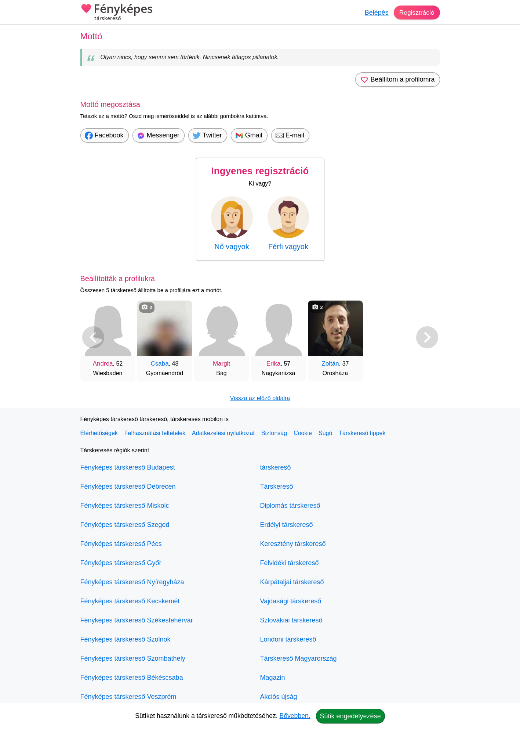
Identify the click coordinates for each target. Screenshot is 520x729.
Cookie (303, 433)
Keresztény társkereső (293, 543)
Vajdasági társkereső (290, 601)
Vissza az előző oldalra (260, 398)
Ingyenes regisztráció (260, 170)
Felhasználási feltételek (154, 433)
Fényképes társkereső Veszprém (128, 696)
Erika (273, 363)
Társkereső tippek (362, 433)
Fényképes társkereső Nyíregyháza (132, 582)
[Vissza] (93, 337)
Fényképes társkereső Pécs (121, 543)
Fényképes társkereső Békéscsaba (131, 677)
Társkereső (276, 486)
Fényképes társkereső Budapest (127, 467)
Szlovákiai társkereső (291, 620)
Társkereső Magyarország (298, 658)
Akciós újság (278, 696)
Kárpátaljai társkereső (292, 582)
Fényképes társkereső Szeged (125, 524)
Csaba (160, 363)
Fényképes (116, 13)
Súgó (325, 433)
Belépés (375, 12)
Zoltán (330, 363)
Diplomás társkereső (290, 505)
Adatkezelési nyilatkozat (223, 433)
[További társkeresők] (427, 337)
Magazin (272, 677)
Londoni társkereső (288, 639)
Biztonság (274, 433)
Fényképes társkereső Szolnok (125, 639)
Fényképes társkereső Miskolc (124, 505)
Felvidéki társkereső (289, 563)
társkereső (275, 467)
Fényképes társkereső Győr (120, 563)
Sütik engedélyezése (350, 716)
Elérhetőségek (99, 433)
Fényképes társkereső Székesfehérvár (136, 620)
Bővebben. (295, 715)
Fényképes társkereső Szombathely (132, 658)
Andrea (103, 363)
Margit (221, 363)
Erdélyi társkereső (286, 524)
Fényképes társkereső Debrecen (128, 486)
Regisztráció (416, 12)
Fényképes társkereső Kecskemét (130, 601)
